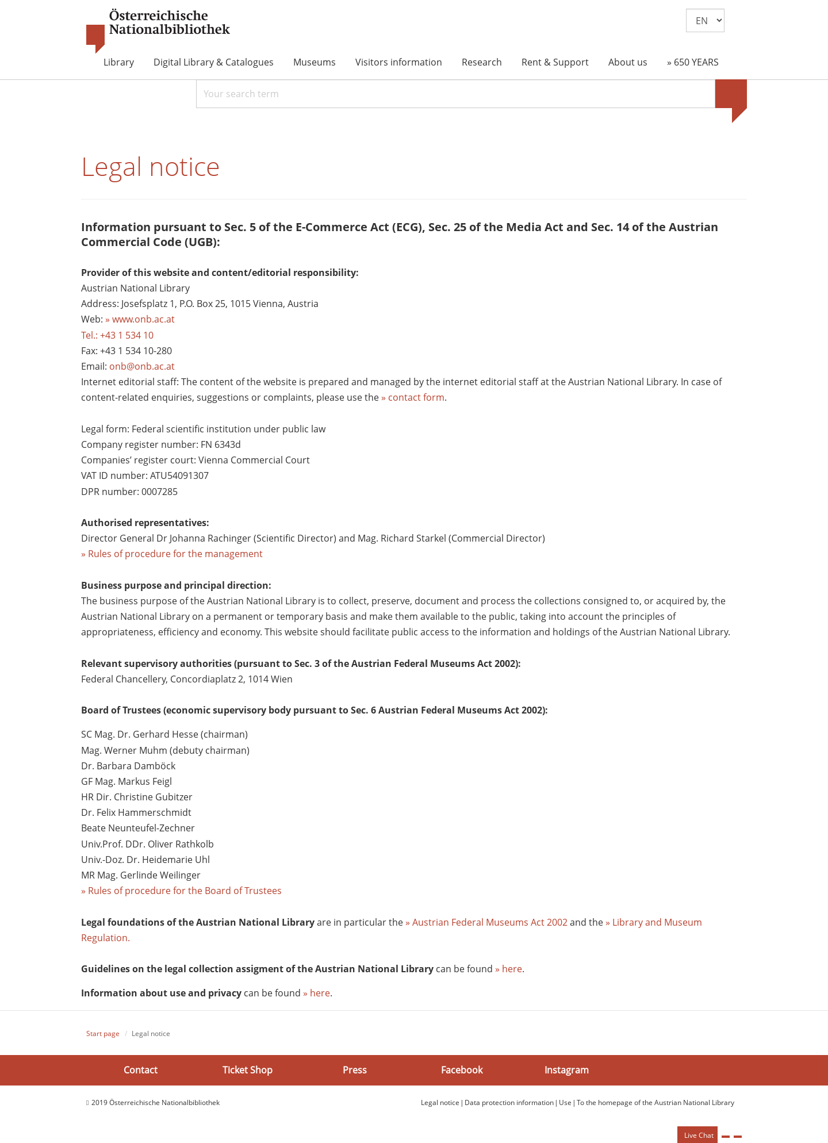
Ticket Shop (248, 1070)
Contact (141, 1070)
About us (627, 62)
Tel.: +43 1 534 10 (117, 335)
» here (508, 968)
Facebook (461, 1070)
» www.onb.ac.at (140, 319)
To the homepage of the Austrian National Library (655, 1102)
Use (565, 1102)
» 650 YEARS (693, 62)
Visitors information (398, 62)
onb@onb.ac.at (142, 366)
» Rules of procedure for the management (172, 553)
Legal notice (440, 1102)
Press (355, 1070)
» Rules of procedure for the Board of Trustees (181, 890)
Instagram (567, 1070)
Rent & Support (555, 62)
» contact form (412, 397)
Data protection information (509, 1102)
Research (482, 62)
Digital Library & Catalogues (214, 62)
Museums (314, 62)
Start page (103, 1033)
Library (118, 62)
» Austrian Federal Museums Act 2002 (486, 922)
